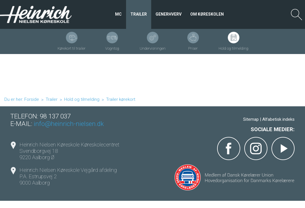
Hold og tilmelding (81, 99)
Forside (31, 99)
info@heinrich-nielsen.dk (69, 123)
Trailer (52, 99)
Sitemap (251, 119)
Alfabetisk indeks (278, 119)
